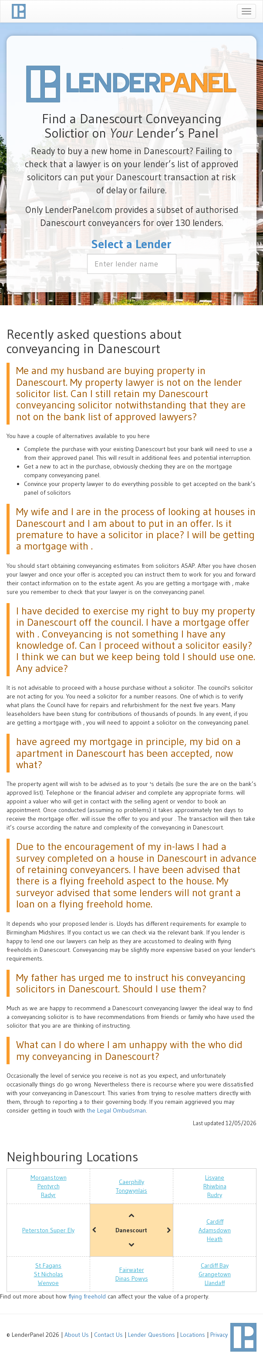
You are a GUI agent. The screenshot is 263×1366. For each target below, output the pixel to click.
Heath (215, 1239)
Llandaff (215, 1283)
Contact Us (108, 1335)
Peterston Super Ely (48, 1230)
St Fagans (48, 1265)
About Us (76, 1335)
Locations (192, 1335)
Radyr (48, 1195)
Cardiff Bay (215, 1265)
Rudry (214, 1195)
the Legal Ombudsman (116, 1110)
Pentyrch (48, 1186)
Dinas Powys (131, 1278)
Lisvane (214, 1177)
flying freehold (87, 1296)
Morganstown (48, 1177)
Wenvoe (48, 1283)
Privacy (219, 1335)
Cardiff (214, 1221)
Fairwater (131, 1270)
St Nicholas (48, 1274)
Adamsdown (215, 1230)
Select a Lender (131, 243)
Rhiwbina (214, 1186)
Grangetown (215, 1274)
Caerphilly (131, 1182)
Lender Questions (151, 1335)
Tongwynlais (131, 1190)
